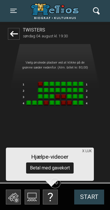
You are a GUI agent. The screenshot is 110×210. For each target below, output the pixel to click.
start (89, 196)
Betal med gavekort (50, 168)
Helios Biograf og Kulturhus (56, 10)
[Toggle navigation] (13, 11)
